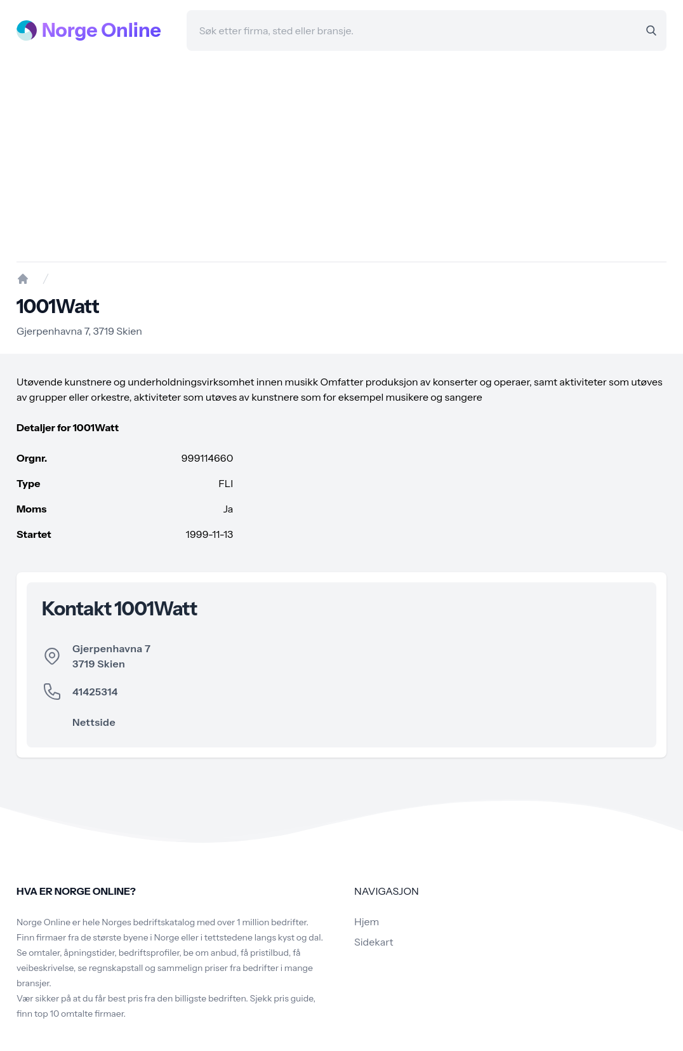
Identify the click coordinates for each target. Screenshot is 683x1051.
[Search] (651, 30)
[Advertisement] (341, 156)
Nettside (94, 722)
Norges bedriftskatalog (148, 922)
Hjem (366, 921)
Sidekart (373, 941)
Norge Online (101, 30)
